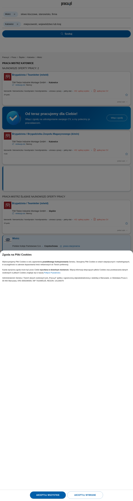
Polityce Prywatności (52, 273)
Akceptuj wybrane (85, 495)
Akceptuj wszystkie (47, 495)
